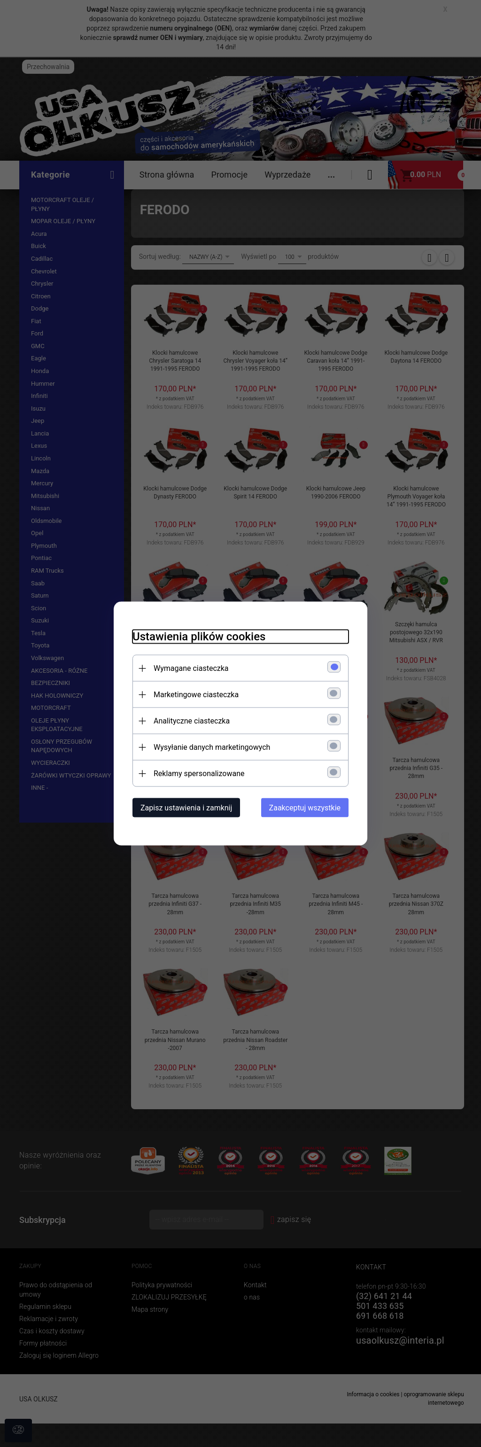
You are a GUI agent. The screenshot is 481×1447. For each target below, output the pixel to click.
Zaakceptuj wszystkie (305, 807)
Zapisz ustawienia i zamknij (186, 807)
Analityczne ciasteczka (192, 720)
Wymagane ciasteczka (191, 668)
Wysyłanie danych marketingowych (212, 747)
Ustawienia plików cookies (198, 636)
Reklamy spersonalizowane (199, 773)
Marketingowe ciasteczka (196, 694)
